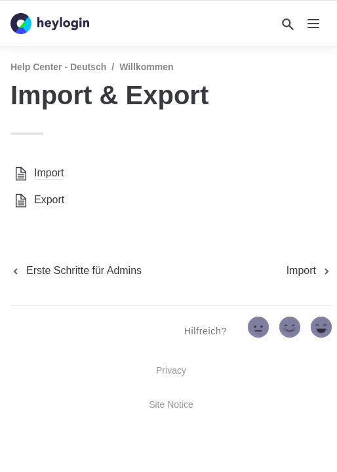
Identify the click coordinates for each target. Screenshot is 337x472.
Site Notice (171, 404)
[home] (49, 23)
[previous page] (76, 270)
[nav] (313, 23)
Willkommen (146, 67)
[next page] (309, 270)
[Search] (287, 24)
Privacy (171, 370)
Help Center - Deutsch (58, 67)
